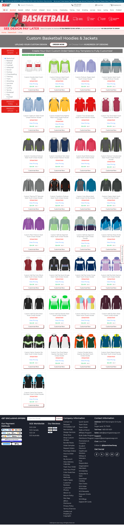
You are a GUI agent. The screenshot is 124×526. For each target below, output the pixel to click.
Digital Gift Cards (85, 502)
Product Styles (10, 110)
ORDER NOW (58, 44)
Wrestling (10, 81)
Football (9, 65)
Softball (9, 63)
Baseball (9, 61)
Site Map (66, 498)
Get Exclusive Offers (13, 418)
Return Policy (68, 495)
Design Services (82, 1)
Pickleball (10, 92)
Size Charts (83, 484)
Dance (8, 85)
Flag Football (9, 96)
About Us (66, 493)
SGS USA (32, 427)
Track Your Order (69, 467)
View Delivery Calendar (68, 463)
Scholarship (83, 471)
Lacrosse (9, 83)
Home (4, 32)
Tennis (8, 90)
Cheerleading (11, 74)
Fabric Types (68, 480)
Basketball (12, 32)
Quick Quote (83, 422)
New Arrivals (73, 1)
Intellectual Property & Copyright (67, 514)
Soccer (9, 70)
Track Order (113, 1)
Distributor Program (86, 438)
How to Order (68, 454)
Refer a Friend (84, 430)
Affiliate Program (85, 433)
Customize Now (33, 90)
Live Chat (102, 441)
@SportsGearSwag (109, 445)
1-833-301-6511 (107, 429)
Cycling (9, 88)
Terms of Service (69, 509)
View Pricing (33, 84)
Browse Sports (10, 52)
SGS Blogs (82, 499)
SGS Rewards (84, 491)
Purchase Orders (122, 254)
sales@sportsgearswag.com (109, 433)
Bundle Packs (68, 443)
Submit (59, 419)
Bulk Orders (97, 1)
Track (8, 79)
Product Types (10, 103)
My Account (57, 1)
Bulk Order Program (86, 435)
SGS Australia (34, 435)
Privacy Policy (68, 506)
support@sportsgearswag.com (106, 438)
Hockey (9, 72)
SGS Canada (33, 430)
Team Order (83, 427)
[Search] (19, 5)
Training (9, 76)
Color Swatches (69, 472)
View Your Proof (69, 470)
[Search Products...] (40, 5)
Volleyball (10, 67)
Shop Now (90, 1)
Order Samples (65, 1)
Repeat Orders (104, 1)
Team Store (83, 424)
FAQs (65, 456)
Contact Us (120, 1)
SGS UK (32, 433)
